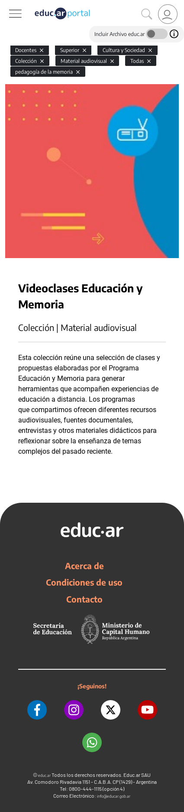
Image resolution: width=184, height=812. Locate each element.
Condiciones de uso (84, 582)
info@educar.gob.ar (113, 796)
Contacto (84, 599)
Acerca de (84, 565)
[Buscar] (147, 14)
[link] (168, 14)
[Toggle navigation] (7, 5)
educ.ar (44, 775)
